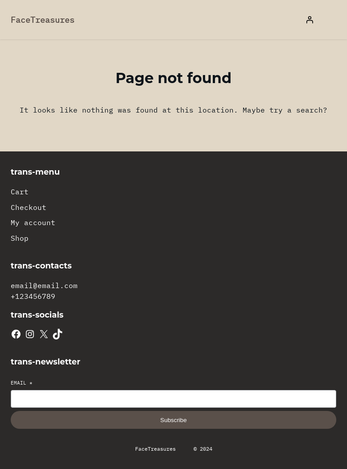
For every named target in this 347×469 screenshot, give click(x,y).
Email (22, 383)
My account (33, 222)
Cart (20, 191)
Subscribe (173, 420)
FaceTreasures (42, 20)
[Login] (309, 20)
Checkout (28, 207)
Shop (20, 238)
